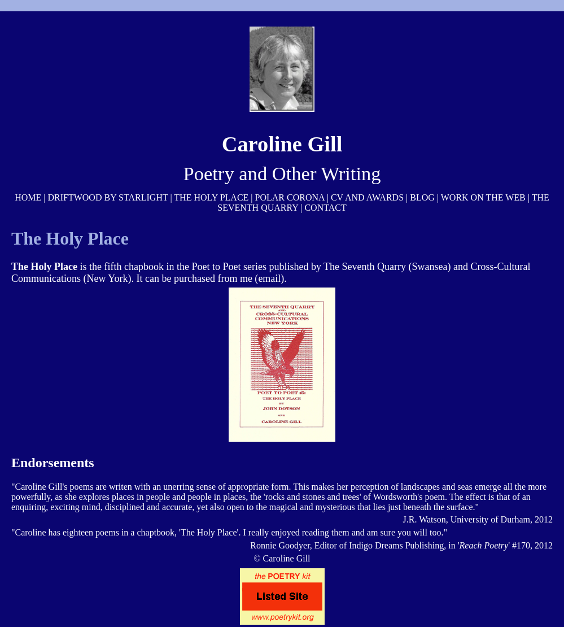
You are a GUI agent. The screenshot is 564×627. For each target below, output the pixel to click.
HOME (28, 197)
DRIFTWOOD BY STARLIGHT (107, 197)
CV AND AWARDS (367, 197)
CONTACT (325, 207)
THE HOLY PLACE (211, 197)
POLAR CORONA (290, 197)
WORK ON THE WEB (483, 197)
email (269, 278)
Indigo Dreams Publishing (396, 545)
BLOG (422, 197)
